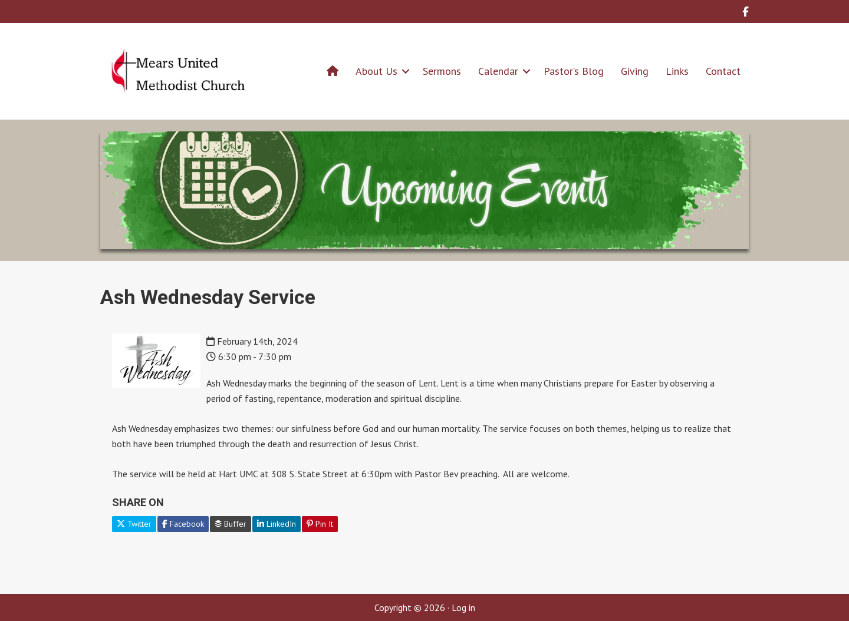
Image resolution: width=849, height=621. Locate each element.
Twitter (134, 523)
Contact (723, 71)
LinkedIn (276, 523)
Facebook (183, 523)
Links (677, 71)
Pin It (320, 523)
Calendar (498, 71)
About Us (376, 71)
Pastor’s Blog (574, 71)
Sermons (442, 71)
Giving (635, 71)
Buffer (230, 523)
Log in (463, 607)
